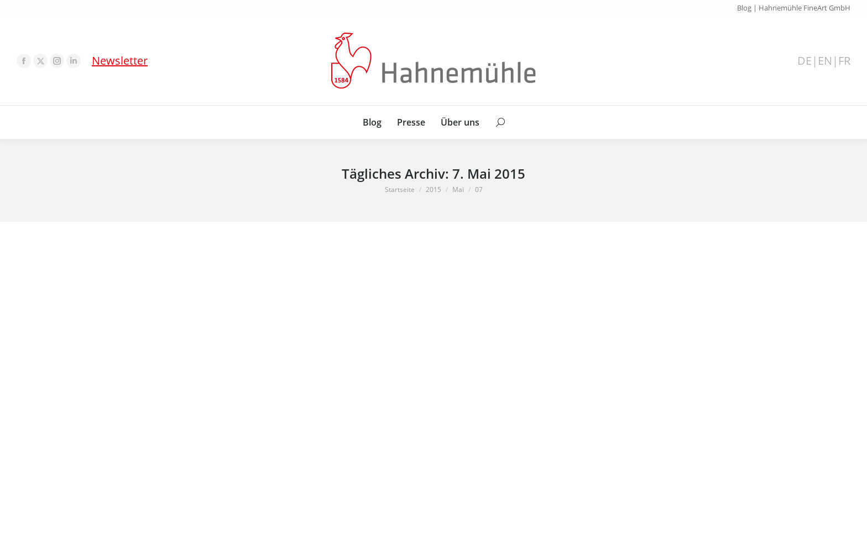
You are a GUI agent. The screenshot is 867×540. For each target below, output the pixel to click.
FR (844, 61)
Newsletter (120, 60)
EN (825, 61)
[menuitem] (372, 122)
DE (804, 61)
